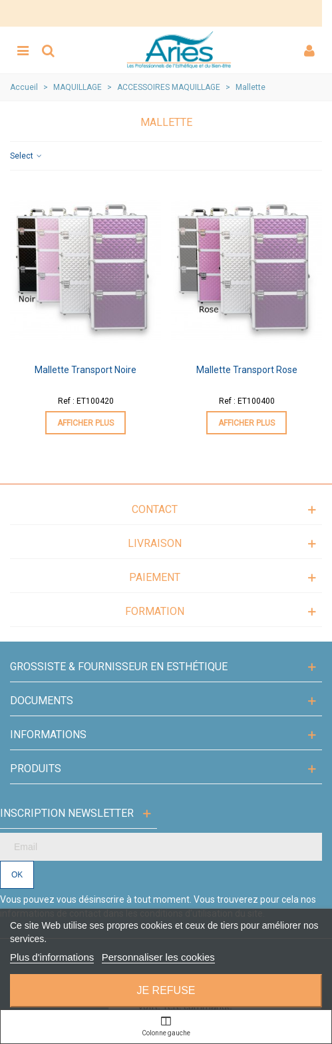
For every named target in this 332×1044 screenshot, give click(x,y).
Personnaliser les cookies (158, 957)
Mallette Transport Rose (246, 369)
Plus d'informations (52, 957)
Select (26, 156)
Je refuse (165, 990)
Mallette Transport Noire (85, 369)
